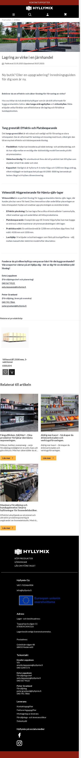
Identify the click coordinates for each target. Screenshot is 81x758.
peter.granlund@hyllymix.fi (14, 306)
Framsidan (6, 20)
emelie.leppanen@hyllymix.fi (30, 665)
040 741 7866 (8, 302)
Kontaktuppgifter (25, 706)
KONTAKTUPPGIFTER (39, 3)
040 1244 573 (23, 667)
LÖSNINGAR (21, 562)
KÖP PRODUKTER (24, 558)
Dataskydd (22, 721)
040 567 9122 (8, 283)
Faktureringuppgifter (26, 710)
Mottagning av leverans (28, 713)
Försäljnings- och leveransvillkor (31, 717)
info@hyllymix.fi (24, 590)
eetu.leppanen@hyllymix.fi (14, 287)
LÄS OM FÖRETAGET (25, 565)
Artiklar (17, 20)
